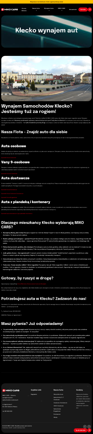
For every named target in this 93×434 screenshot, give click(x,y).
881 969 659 (80, 430)
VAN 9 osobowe (59, 406)
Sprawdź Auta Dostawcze (9, 190)
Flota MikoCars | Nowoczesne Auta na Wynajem (31, 284)
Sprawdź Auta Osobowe (8, 157)
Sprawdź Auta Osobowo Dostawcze (12, 193)
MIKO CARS (61, 8)
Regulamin (34, 394)
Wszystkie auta (58, 394)
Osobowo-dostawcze (60, 403)
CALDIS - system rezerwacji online (17, 427)
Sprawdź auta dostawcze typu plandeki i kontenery (16, 213)
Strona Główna (23, 10)
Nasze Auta (36, 8)
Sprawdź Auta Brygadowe (9, 197)
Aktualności (73, 9)
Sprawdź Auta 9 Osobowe (9, 173)
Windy (55, 417)
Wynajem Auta (48, 8)
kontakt (83, 9)
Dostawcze (57, 414)
